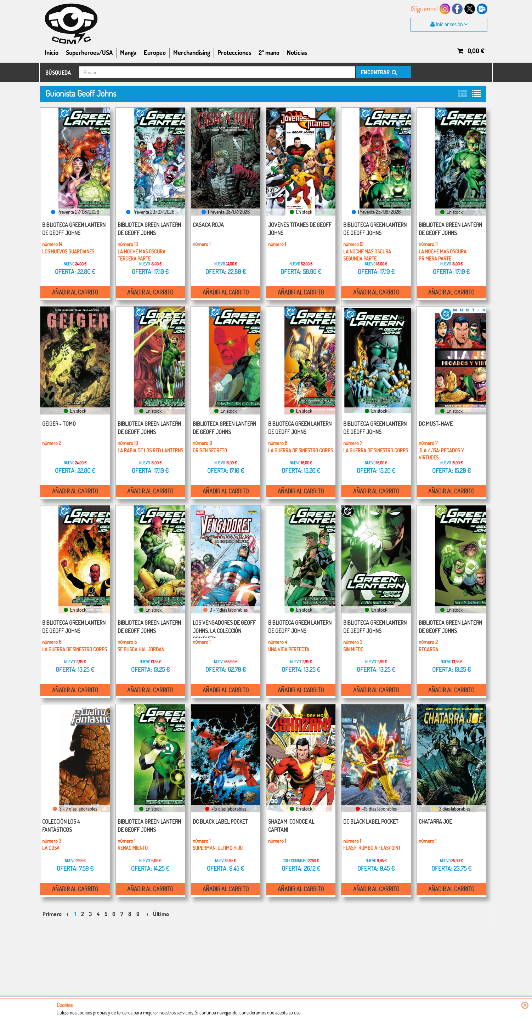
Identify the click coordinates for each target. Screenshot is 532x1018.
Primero (52, 907)
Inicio (51, 52)
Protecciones (234, 52)
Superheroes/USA (89, 52)
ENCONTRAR (378, 72)
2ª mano (269, 52)
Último (161, 907)
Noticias (297, 52)
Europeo (155, 52)
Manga (128, 52)
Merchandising (191, 52)
